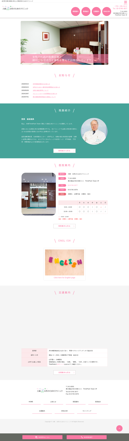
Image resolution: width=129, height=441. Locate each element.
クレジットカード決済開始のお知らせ (45, 93)
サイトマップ (87, 418)
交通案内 (96, 11)
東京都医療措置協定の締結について (44, 97)
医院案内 (75, 11)
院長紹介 (86, 11)
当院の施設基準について (41, 90)
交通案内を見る (64, 379)
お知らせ (53, 409)
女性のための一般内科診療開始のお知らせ (46, 87)
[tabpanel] (64, 43)
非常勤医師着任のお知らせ (41, 84)
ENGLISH (106, 11)
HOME (31, 409)
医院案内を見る (64, 231)
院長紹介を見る (64, 153)
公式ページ (60, 369)
